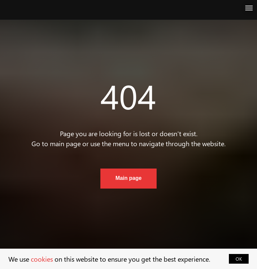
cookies (42, 258)
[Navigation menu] (249, 8)
